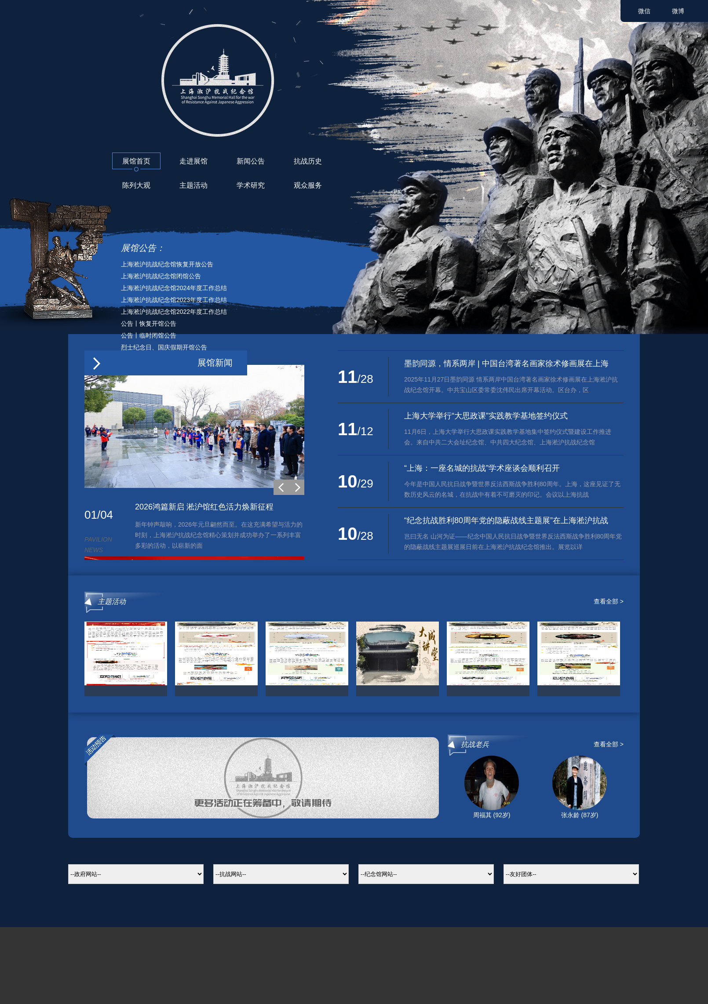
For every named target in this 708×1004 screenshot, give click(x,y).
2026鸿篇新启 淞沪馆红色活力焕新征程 (204, 506)
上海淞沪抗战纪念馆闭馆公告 (161, 276)
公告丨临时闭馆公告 (148, 335)
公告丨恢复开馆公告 (148, 323)
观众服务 (308, 185)
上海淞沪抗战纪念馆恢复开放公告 (167, 264)
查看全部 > (609, 601)
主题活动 (193, 185)
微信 (644, 11)
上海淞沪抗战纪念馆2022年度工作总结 (174, 311)
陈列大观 (136, 185)
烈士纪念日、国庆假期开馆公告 (164, 347)
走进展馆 (193, 161)
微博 (678, 11)
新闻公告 (251, 161)
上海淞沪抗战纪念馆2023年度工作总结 (174, 299)
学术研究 (251, 185)
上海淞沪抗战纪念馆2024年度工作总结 (174, 287)
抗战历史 (308, 161)
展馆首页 (136, 161)
